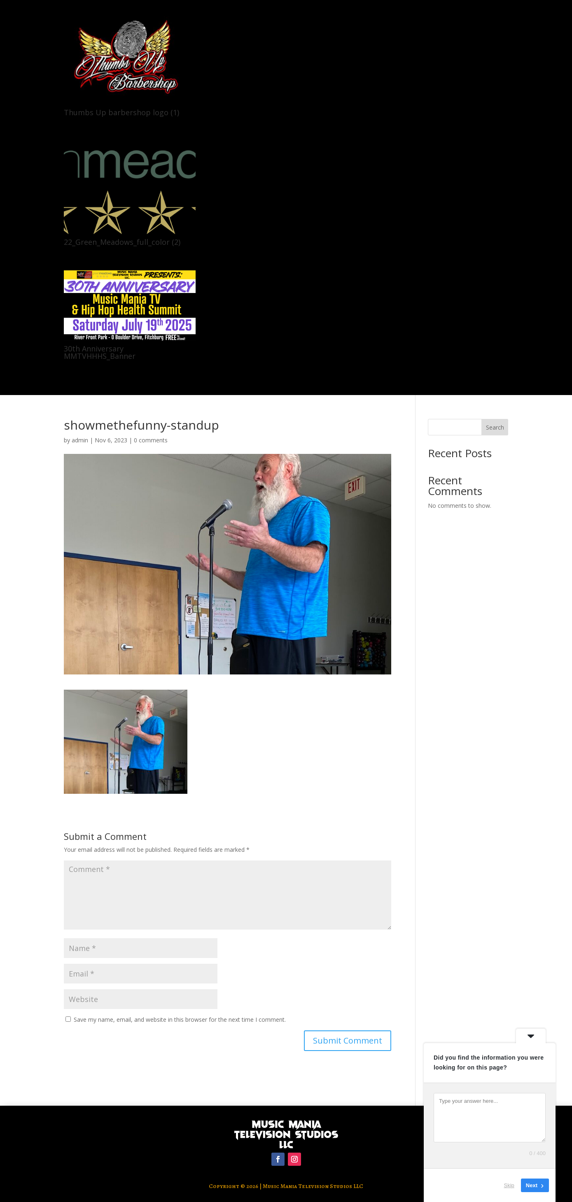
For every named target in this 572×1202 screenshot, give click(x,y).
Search (495, 427)
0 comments (151, 440)
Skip (509, 1185)
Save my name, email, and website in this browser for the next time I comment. (180, 1019)
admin (80, 440)
